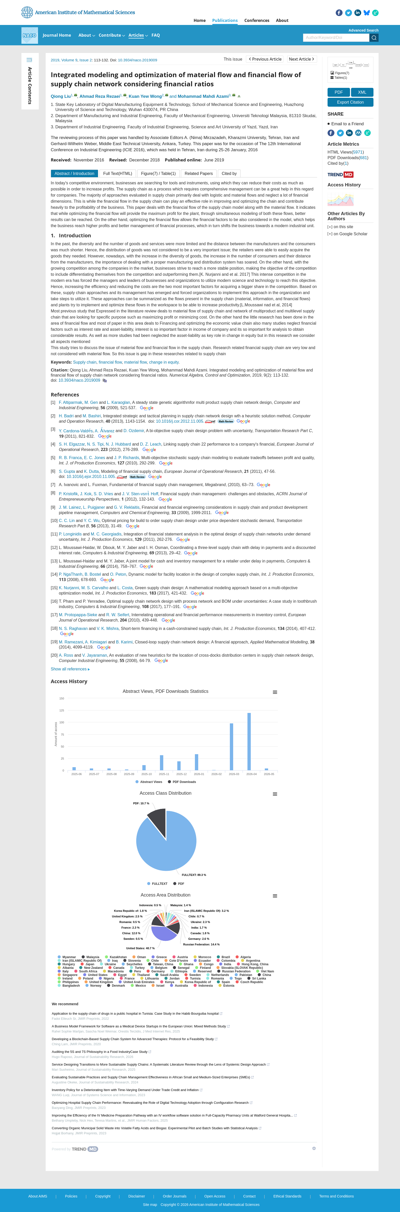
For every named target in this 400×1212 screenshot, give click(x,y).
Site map (150, 1205)
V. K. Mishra (108, 628)
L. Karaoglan (118, 402)
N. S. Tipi (95, 444)
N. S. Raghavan (73, 628)
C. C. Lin (67, 520)
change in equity (163, 362)
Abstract (74, 173)
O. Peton (118, 574)
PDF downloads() (348, 157)
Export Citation (350, 102)
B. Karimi (124, 642)
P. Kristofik (68, 494)
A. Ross (66, 655)
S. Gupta (67, 471)
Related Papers (199, 173)
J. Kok (85, 494)
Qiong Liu (61, 96)
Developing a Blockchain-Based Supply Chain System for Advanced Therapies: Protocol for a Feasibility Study (135, 1039)
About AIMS (37, 1196)
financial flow (110, 362)
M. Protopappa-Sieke (78, 615)
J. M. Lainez (70, 507)
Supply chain (84, 362)
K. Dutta (91, 471)
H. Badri (66, 416)
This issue (233, 59)
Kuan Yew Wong (145, 96)
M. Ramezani (71, 642)
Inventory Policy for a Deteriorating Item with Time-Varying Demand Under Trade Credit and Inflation (127, 1090)
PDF (339, 92)
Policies (71, 1196)
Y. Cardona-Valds (76, 431)
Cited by (229, 173)
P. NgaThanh (70, 574)
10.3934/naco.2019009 (137, 60)
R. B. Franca (70, 458)
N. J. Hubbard (118, 444)
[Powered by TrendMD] (75, 1149)
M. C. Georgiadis (106, 534)
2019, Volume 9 (64, 60)
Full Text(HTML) (117, 173)
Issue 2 (86, 60)
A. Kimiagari (96, 642)
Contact (249, 1196)
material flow (135, 362)
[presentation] (89, 430)
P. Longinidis (70, 534)
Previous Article (265, 59)
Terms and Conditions (336, 1196)
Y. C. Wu (91, 520)
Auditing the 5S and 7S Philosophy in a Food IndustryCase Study (102, 1052)
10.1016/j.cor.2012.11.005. (186, 421)
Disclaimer (136, 1196)
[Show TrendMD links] (314, 1148)
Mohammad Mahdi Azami (203, 96)
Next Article (301, 59)
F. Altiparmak (70, 402)
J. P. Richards (126, 458)
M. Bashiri (92, 416)
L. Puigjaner (94, 507)
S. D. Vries (103, 494)
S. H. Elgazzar (72, 444)
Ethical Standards (287, 1196)
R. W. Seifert (117, 615)
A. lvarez (105, 431)
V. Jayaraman (94, 655)
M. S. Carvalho (94, 588)
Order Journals (174, 1196)
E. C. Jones (94, 458)
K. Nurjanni (69, 588)
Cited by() (338, 163)
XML (362, 92)
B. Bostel (93, 574)
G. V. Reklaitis (127, 507)
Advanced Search (364, 30)
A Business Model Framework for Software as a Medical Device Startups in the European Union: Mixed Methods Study (141, 1026)
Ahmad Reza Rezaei (100, 96)
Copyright (102, 1196)
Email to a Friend (347, 123)
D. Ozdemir (133, 431)
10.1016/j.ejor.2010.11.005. (97, 476)
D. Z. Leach (150, 444)
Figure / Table (158, 173)
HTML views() (346, 152)
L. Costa (125, 588)
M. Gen (91, 402)
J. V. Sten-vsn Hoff (140, 494)
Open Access (215, 1196)
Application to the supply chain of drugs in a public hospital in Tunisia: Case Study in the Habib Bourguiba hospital (137, 1013)
